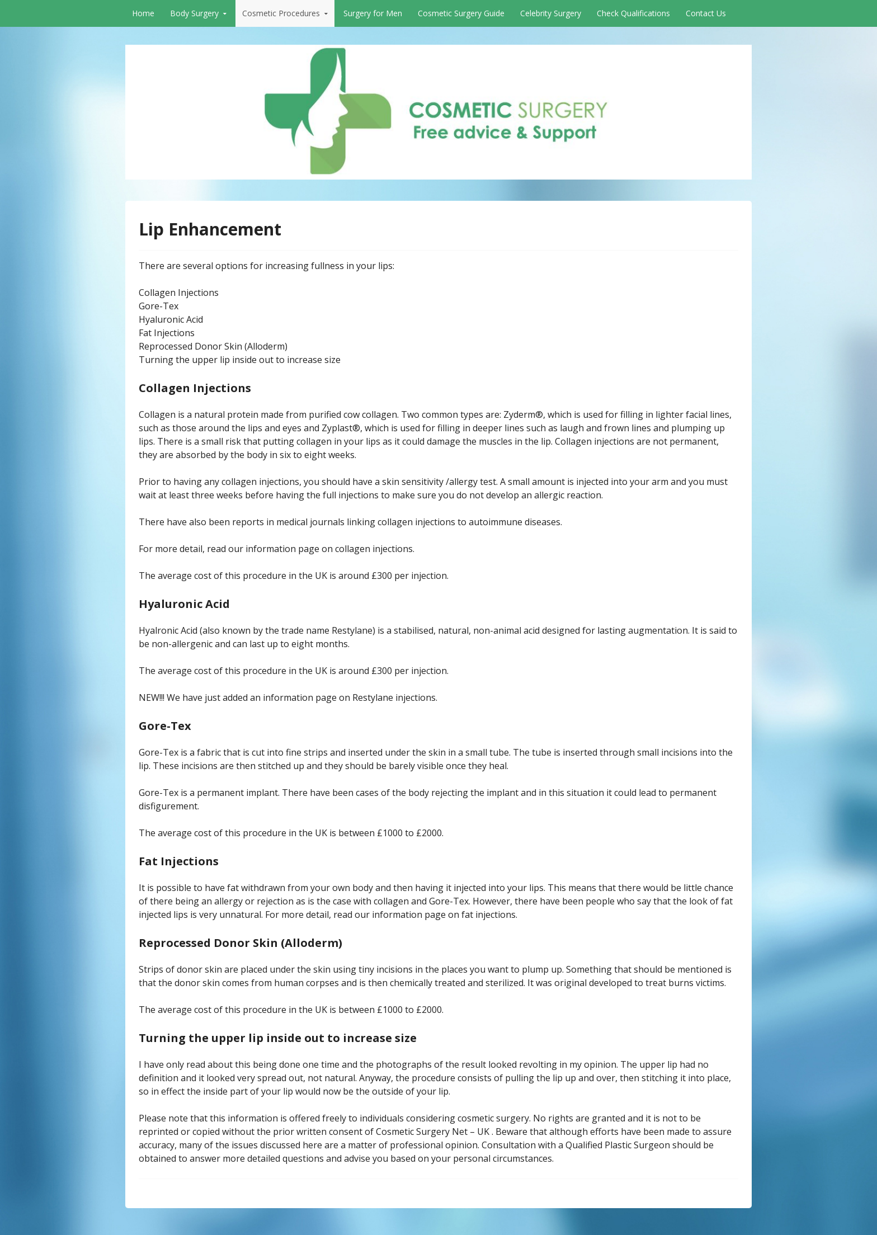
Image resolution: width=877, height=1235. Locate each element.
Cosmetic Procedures (281, 13)
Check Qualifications (633, 13)
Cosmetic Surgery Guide (461, 13)
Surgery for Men (372, 13)
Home (143, 13)
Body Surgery (194, 13)
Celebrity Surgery (550, 13)
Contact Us (706, 13)
